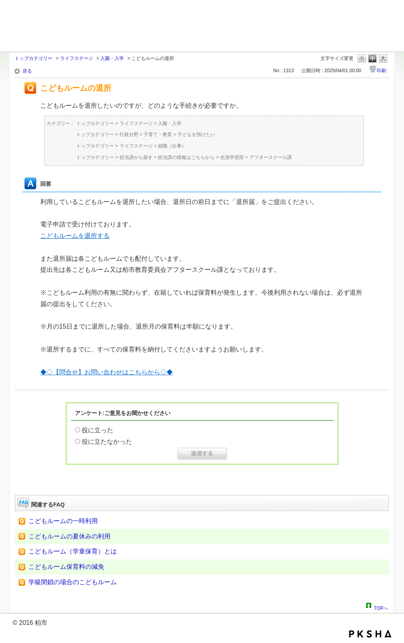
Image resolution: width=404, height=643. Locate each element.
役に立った (97, 430)
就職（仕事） (172, 146)
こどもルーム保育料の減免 (66, 566)
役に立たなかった (107, 441)
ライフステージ (76, 58)
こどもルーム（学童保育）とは (72, 551)
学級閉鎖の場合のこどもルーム (72, 582)
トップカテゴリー (33, 58)
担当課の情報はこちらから (186, 157)
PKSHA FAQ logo (370, 634)
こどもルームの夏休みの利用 (69, 536)
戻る (27, 71)
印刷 (381, 70)
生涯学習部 (232, 157)
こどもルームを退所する (75, 235)
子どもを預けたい (196, 134)
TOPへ (381, 607)
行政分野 (129, 134)
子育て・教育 (158, 134)
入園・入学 (112, 58)
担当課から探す (136, 157)
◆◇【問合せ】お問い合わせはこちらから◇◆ (106, 372)
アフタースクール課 (270, 157)
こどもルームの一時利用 (63, 521)
